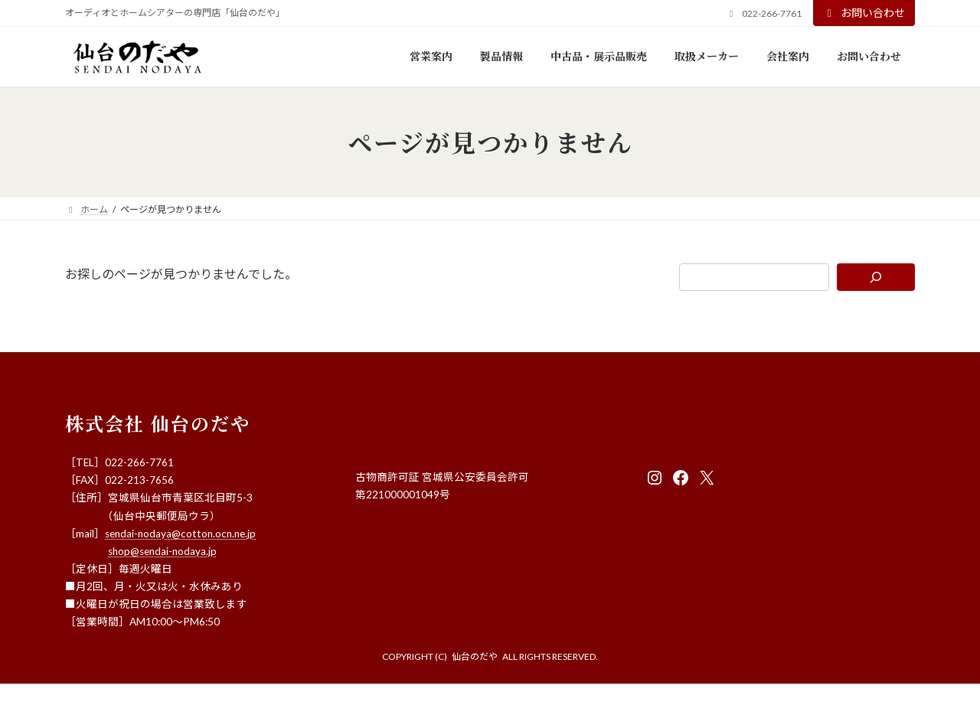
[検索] (876, 277)
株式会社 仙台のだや (157, 423)
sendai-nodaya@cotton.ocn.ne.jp (180, 533)
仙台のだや (475, 656)
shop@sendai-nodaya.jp (162, 551)
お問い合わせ (864, 12)
